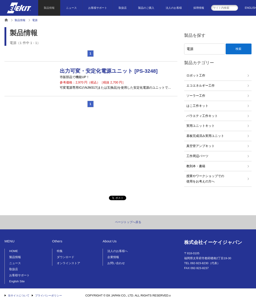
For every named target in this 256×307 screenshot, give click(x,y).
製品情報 (49, 7)
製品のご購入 (146, 7)
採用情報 (198, 7)
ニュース (71, 7)
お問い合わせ (116, 263)
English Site (17, 281)
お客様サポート (97, 7)
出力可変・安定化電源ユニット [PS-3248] (108, 71)
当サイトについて (18, 295)
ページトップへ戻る (128, 222)
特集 (60, 251)
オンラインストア (68, 263)
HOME (13, 251)
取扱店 (123, 7)
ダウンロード (65, 257)
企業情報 (113, 257)
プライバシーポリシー (48, 295)
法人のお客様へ (117, 251)
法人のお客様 (174, 7)
